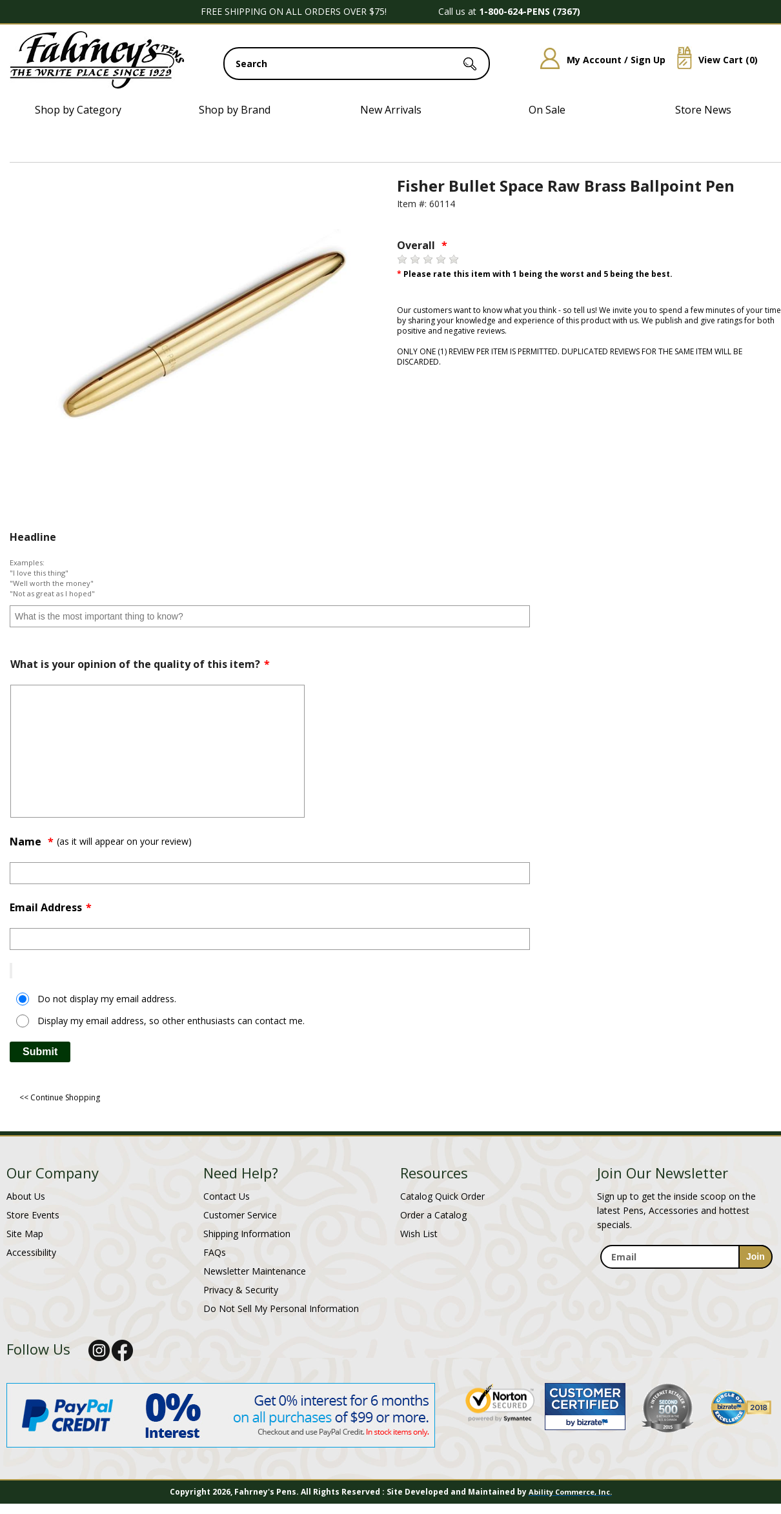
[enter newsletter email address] (686, 1257)
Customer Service (240, 1215)
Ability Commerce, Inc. (570, 1492)
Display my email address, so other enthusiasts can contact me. (171, 1020)
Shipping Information (246, 1233)
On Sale (547, 110)
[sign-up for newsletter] (755, 1257)
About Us (25, 1196)
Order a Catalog (433, 1215)
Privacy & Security (240, 1290)
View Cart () (712, 60)
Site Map (24, 1233)
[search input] (356, 63)
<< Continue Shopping (59, 1097)
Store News (703, 110)
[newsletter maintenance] (685, 1276)
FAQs (214, 1252)
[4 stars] (441, 259)
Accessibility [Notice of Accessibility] (31, 1252)
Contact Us (226, 1196)
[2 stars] (415, 259)
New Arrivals (390, 110)
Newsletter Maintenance (254, 1271)
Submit (40, 1051)
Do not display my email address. (106, 999)
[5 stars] (454, 259)
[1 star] (402, 259)
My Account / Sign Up (598, 60)
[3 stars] (428, 259)
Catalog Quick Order (442, 1196)
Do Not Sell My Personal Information (281, 1308)
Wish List (419, 1233)
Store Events (32, 1215)
